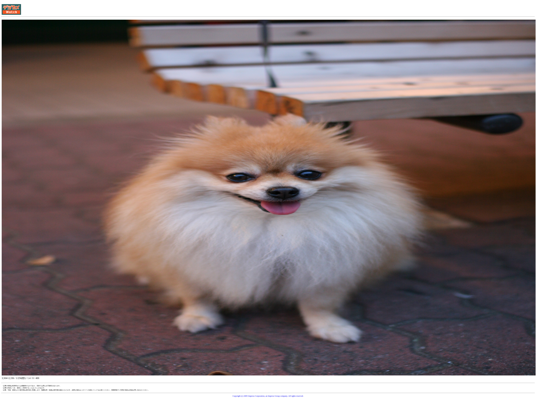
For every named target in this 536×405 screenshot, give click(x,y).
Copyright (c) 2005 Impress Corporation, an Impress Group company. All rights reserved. (268, 396)
